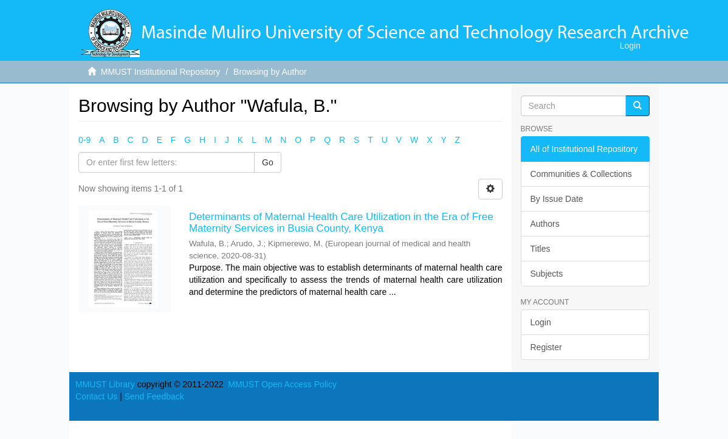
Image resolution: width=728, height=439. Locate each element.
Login (541, 322)
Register (546, 347)
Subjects (547, 273)
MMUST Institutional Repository (161, 72)
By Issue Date (557, 199)
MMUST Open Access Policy (282, 384)
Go (267, 162)
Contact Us (96, 396)
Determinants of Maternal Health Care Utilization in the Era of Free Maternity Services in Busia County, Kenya (341, 222)
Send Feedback (154, 396)
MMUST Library (105, 384)
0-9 (84, 140)
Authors (545, 224)
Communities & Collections (581, 174)
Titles (541, 249)
